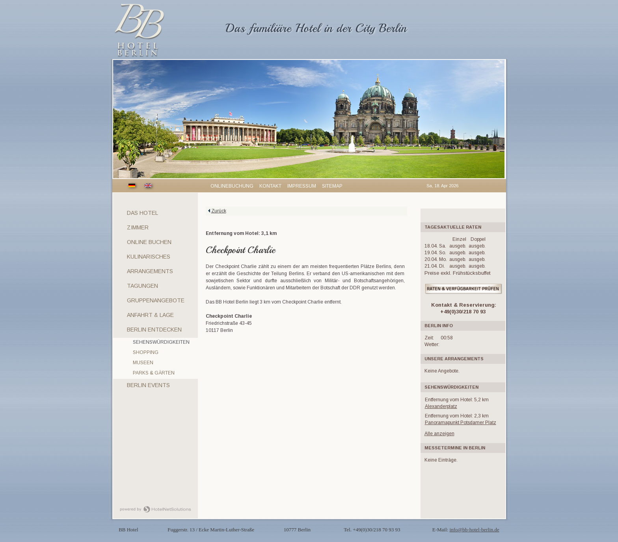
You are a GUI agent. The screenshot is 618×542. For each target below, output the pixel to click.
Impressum (301, 186)
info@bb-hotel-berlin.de (474, 530)
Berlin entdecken (154, 329)
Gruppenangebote (155, 300)
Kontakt (270, 186)
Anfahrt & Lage (150, 315)
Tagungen (142, 286)
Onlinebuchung (231, 186)
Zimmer (138, 227)
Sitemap (332, 186)
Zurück (218, 211)
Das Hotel (142, 213)
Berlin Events (148, 385)
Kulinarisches (148, 256)
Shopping (145, 352)
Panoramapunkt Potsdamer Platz (460, 422)
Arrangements (150, 271)
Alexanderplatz (441, 406)
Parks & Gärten (154, 373)
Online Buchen (149, 242)
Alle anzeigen (439, 433)
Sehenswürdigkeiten (161, 342)
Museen (143, 362)
